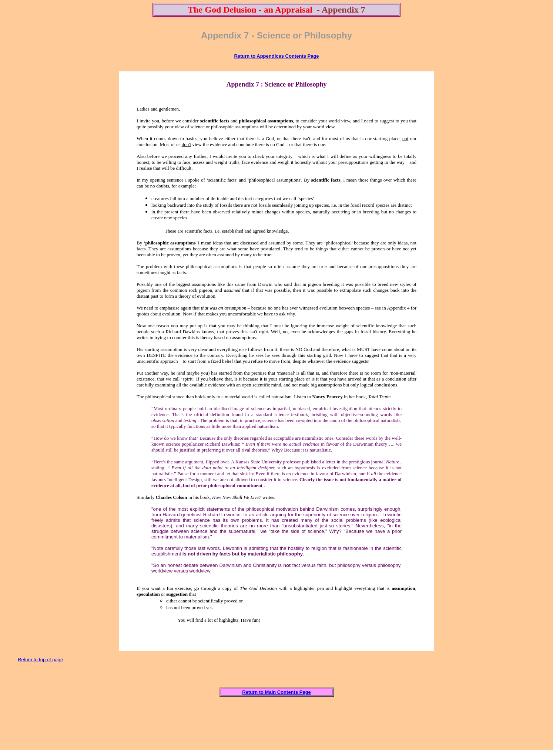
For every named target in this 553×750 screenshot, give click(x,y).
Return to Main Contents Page (276, 692)
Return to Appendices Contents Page (276, 56)
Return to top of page (40, 659)
